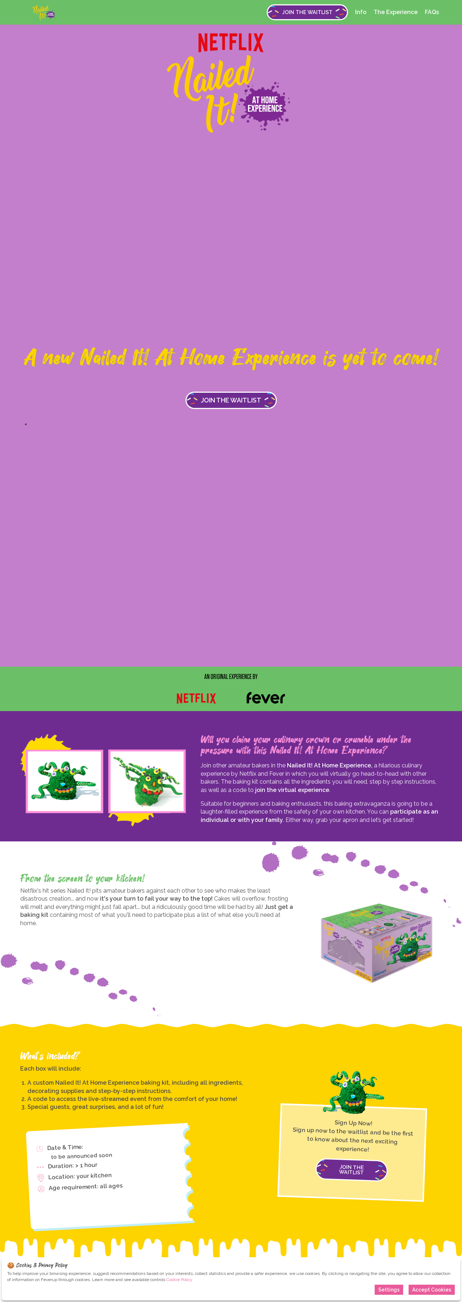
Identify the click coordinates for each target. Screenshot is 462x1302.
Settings (389, 1290)
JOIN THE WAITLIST (307, 12)
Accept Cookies (431, 1290)
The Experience (396, 12)
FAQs (432, 12)
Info (360, 12)
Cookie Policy (179, 1279)
